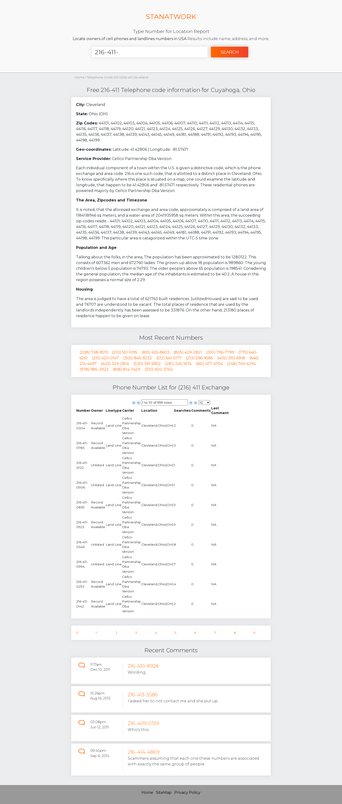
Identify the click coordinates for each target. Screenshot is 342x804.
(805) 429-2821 (188, 352)
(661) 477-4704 (209, 363)
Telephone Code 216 (103, 77)
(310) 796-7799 (220, 352)
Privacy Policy (187, 792)
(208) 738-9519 (94, 352)
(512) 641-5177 (168, 358)
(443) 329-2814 (115, 363)
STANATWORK (171, 16)
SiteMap (163, 792)
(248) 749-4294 (241, 363)
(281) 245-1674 (178, 363)
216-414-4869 (144, 752)
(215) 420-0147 (105, 358)
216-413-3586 (143, 695)
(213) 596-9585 (199, 358)
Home (80, 77)
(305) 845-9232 (137, 358)
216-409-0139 (143, 723)
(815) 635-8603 (155, 352)
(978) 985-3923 (94, 369)
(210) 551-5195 (124, 352)
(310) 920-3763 (159, 369)
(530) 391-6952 (147, 363)
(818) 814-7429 (126, 369)
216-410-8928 (143, 666)
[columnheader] (83, 411)
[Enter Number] (149, 52)
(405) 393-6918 (231, 358)
